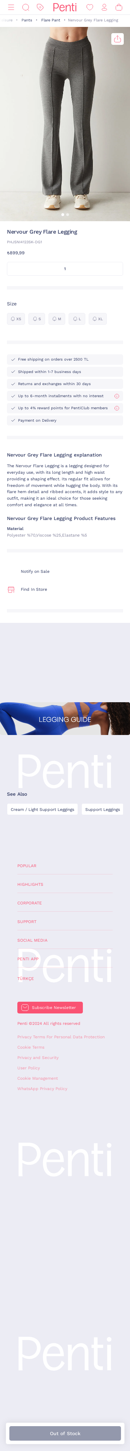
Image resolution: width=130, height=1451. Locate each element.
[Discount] (40, 7)
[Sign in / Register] (104, 7)
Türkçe (25, 978)
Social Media (32, 940)
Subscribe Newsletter (54, 1007)
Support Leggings (102, 809)
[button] (62, 214)
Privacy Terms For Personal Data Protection (61, 1037)
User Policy (28, 1068)
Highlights (30, 884)
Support (26, 921)
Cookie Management (37, 1078)
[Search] (25, 7)
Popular (26, 865)
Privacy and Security (38, 1057)
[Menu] (11, 7)
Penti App (27, 959)
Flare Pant (50, 20)
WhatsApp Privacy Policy (42, 1088)
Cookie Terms (30, 1047)
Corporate (29, 903)
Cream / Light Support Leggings (42, 809)
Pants (26, 20)
